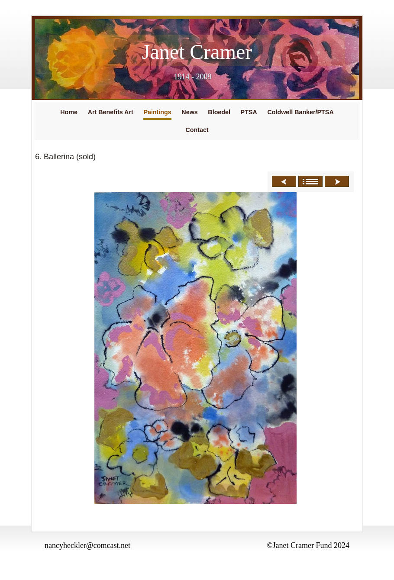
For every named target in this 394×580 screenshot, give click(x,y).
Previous (284, 181)
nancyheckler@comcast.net (89, 545)
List (310, 181)
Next (337, 181)
